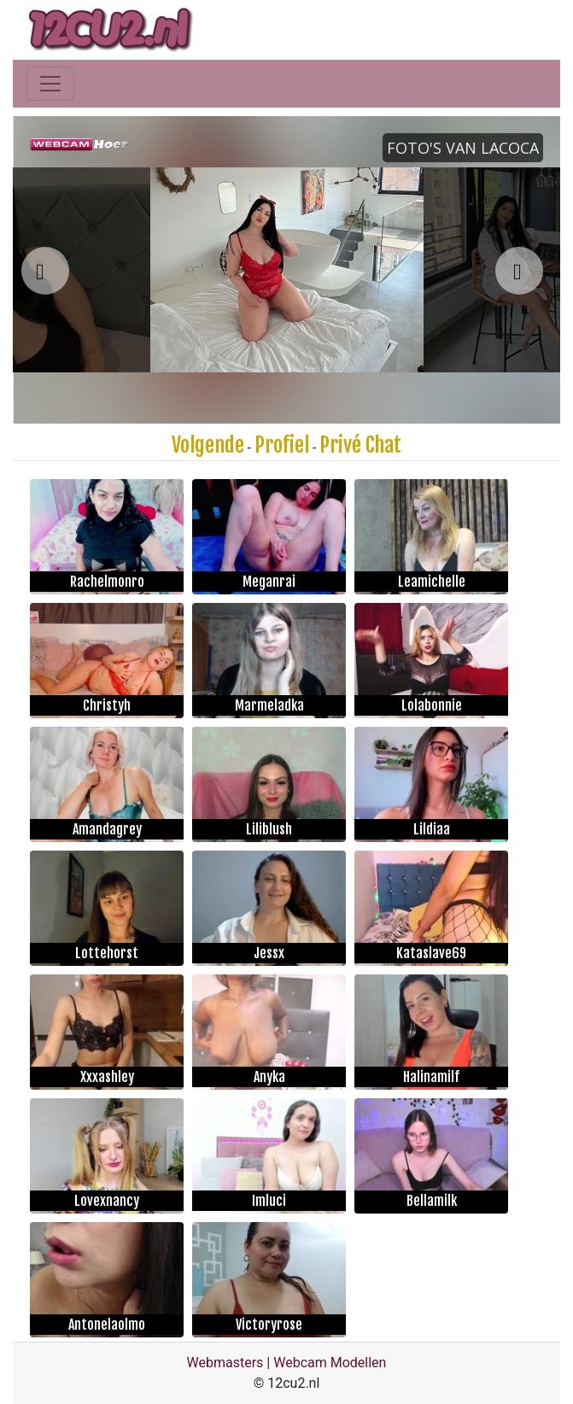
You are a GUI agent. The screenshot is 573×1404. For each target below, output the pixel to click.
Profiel (281, 445)
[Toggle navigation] (50, 84)
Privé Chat (360, 445)
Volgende (208, 445)
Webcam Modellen (329, 1362)
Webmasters (225, 1362)
